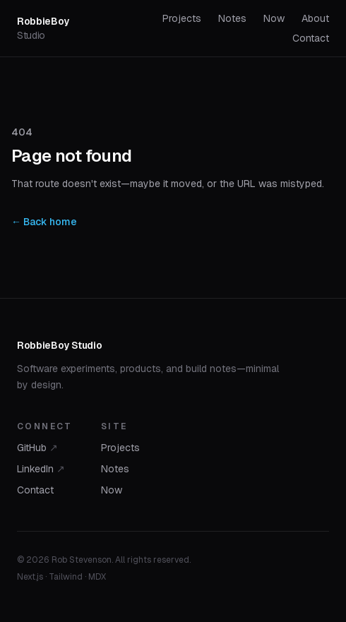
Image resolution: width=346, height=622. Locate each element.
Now (274, 18)
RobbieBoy (43, 28)
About (315, 18)
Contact (310, 38)
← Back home (44, 221)
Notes (232, 18)
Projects (181, 18)
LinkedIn (41, 468)
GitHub (37, 447)
